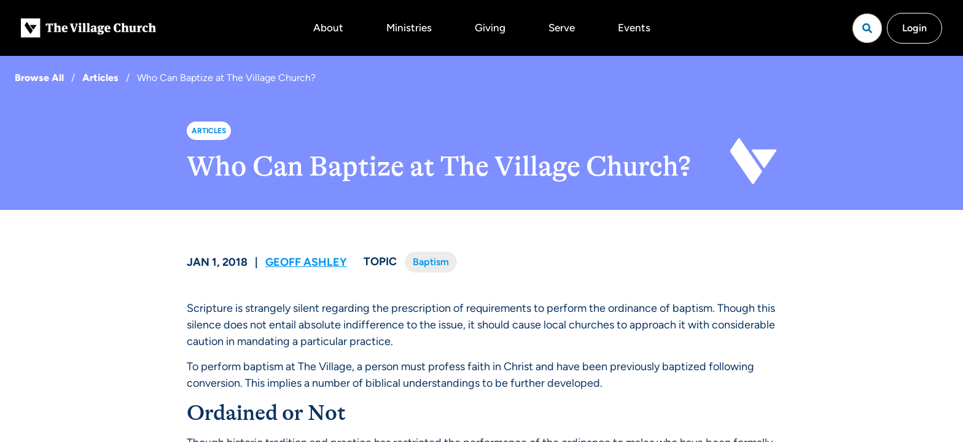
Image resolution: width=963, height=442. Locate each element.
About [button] (328, 27)
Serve (561, 27)
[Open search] (867, 28)
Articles (100, 77)
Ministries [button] (409, 27)
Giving (490, 27)
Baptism (431, 262)
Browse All (39, 77)
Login (914, 28)
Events (634, 27)
